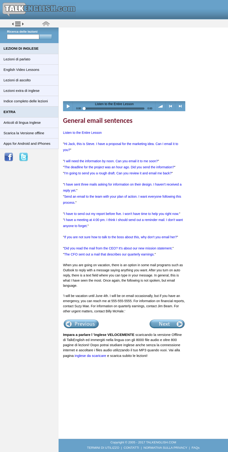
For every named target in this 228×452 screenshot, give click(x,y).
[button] (18, 26)
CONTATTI (131, 447)
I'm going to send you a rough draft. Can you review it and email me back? (118, 173)
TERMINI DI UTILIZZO (103, 447)
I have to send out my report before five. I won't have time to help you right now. (121, 214)
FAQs (196, 447)
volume (160, 106)
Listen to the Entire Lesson (82, 133)
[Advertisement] (145, 64)
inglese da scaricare (90, 356)
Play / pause (68, 106)
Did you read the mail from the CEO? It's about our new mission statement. (118, 248)
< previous (170, 106)
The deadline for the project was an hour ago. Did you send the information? (119, 167)
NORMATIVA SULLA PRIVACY (165, 447)
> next (180, 106)
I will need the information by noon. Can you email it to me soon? (111, 161)
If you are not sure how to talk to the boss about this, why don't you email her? (120, 237)
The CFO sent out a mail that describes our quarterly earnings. (109, 254)
